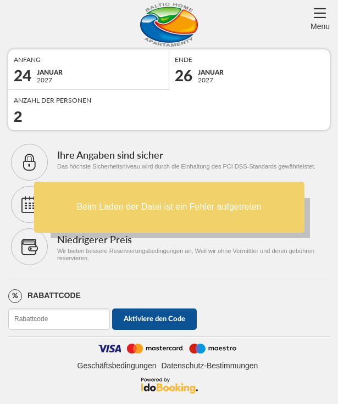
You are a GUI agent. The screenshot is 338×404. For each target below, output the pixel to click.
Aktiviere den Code (154, 319)
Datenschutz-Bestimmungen (210, 365)
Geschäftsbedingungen (117, 365)
